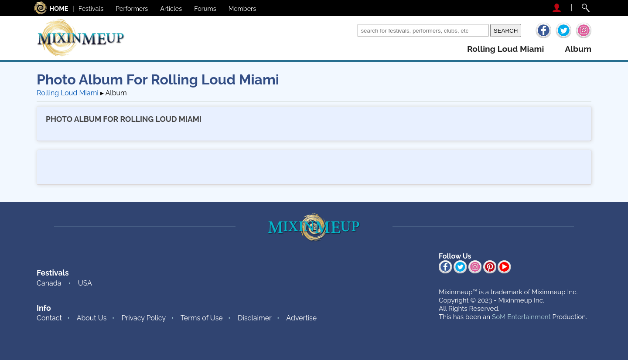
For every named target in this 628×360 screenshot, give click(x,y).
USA (85, 283)
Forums (205, 8)
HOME (59, 8)
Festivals (91, 8)
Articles (171, 8)
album (578, 49)
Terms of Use (202, 318)
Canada (49, 283)
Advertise (301, 318)
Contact (49, 318)
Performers (132, 8)
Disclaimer (255, 318)
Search (344, 30)
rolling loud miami (505, 49)
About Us (92, 318)
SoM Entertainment (521, 317)
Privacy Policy (144, 318)
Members (242, 8)
